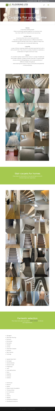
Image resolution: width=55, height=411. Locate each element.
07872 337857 (34, 321)
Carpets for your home (27, 18)
